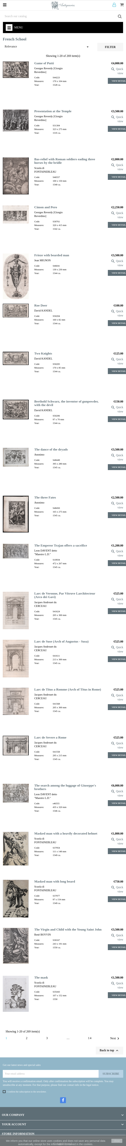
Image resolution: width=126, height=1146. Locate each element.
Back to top (109, 1050)
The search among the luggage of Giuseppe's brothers (65, 787)
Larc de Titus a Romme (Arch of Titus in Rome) (67, 689)
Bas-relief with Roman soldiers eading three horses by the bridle (64, 161)
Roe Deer (40, 305)
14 (90, 1038)
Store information (18, 1133)
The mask (41, 977)
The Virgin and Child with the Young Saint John (68, 929)
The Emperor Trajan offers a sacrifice (60, 545)
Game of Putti (44, 63)
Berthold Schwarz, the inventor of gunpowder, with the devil (66, 403)
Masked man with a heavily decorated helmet (65, 833)
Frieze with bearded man (51, 255)
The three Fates (45, 497)
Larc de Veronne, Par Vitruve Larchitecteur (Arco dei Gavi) (64, 595)
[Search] (63, 16)
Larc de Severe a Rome (50, 737)
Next (115, 1038)
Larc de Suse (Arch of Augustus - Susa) (61, 641)
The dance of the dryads (51, 449)
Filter (110, 47)
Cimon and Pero (45, 207)
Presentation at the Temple (53, 111)
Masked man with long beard (54, 881)
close (117, 1140)
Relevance (47, 47)
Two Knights (43, 353)
